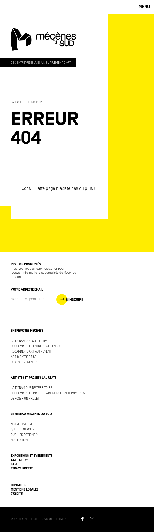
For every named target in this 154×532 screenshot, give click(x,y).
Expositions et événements (31, 456)
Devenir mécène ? (24, 362)
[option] (54, 124)
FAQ (14, 464)
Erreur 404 (35, 102)
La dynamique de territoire (31, 388)
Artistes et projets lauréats (33, 378)
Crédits (17, 493)
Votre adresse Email (27, 289)
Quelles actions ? (24, 435)
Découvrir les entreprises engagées (38, 346)
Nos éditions (20, 440)
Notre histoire (22, 424)
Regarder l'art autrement (31, 351)
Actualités (19, 460)
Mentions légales (24, 489)
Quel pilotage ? (22, 429)
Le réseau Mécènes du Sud (31, 414)
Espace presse (22, 468)
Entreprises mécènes (27, 330)
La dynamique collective (30, 341)
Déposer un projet (25, 398)
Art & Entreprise (23, 357)
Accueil (17, 102)
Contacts (18, 485)
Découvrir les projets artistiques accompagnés (48, 393)
